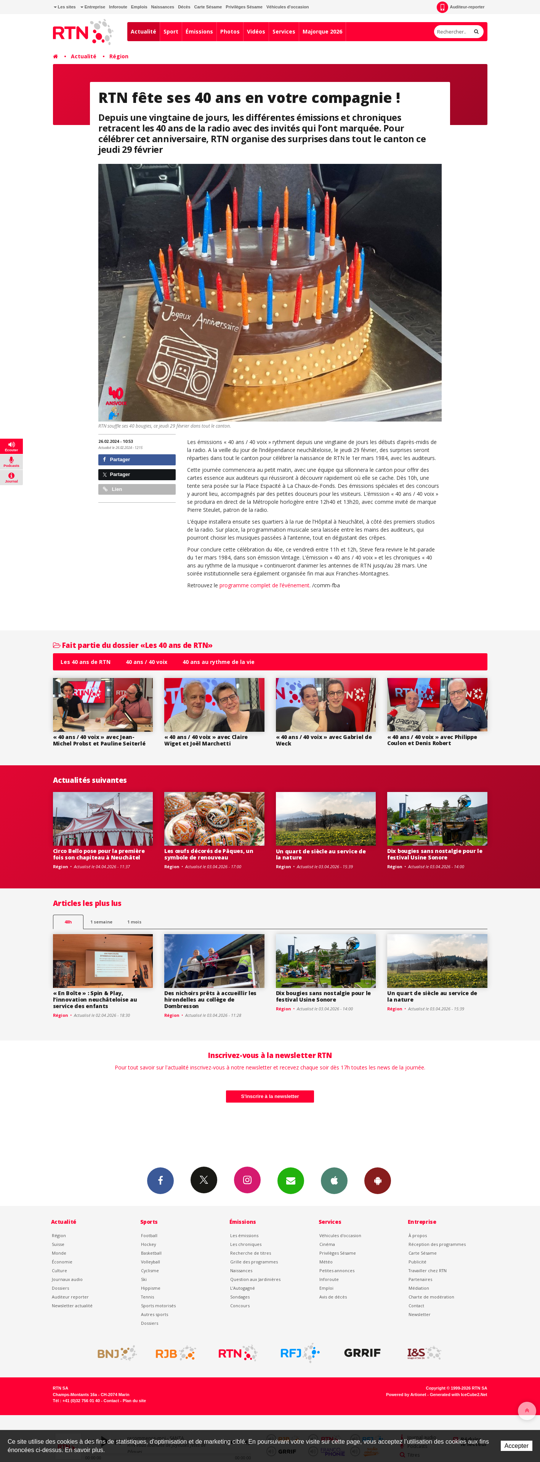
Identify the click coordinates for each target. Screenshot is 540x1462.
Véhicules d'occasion (287, 7)
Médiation (419, 1288)
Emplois (139, 7)
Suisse (58, 1244)
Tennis (147, 1296)
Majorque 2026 (322, 31)
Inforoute (118, 7)
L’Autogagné (242, 1288)
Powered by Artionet (406, 1394)
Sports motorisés (158, 1305)
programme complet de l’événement (264, 585)
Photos (230, 31)
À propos (418, 1235)
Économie (62, 1261)
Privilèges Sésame (244, 7)
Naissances (163, 7)
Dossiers (60, 1288)
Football (149, 1235)
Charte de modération (431, 1296)
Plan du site (134, 1400)
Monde (59, 1252)
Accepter (517, 1446)
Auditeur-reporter (460, 7)
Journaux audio (67, 1279)
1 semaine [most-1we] (101, 922)
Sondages (240, 1296)
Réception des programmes (437, 1244)
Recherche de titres (250, 1252)
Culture (59, 1270)
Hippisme (150, 1288)
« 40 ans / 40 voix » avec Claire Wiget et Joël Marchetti (206, 740)
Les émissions (244, 1235)
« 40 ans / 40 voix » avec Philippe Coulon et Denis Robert (432, 740)
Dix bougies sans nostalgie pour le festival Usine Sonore (434, 854)
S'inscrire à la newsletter (270, 1096)
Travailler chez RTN (428, 1270)
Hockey (148, 1244)
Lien (112, 489)
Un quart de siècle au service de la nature (321, 854)
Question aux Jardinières (255, 1279)
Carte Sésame (208, 7)
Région (118, 56)
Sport (170, 31)
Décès (184, 7)
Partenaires (420, 1279)
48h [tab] (68, 922)
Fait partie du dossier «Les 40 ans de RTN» (133, 645)
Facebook (160, 1180)
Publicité (417, 1261)
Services (283, 31)
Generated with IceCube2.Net (458, 1394)
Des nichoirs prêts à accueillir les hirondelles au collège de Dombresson (210, 999)
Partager (116, 459)
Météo (326, 1261)
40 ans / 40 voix (146, 661)
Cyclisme (150, 1270)
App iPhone (334, 1180)
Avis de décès (333, 1296)
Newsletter (420, 1314)
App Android (377, 1180)
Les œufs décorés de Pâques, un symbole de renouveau (208, 854)
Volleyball (150, 1261)
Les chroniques (245, 1244)
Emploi (326, 1288)
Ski (144, 1279)
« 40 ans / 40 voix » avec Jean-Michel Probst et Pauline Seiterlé (99, 740)
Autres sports (154, 1314)
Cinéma (327, 1244)
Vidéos (256, 31)
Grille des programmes (254, 1261)
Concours (240, 1305)
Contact (416, 1305)
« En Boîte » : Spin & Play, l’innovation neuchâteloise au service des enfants (95, 999)
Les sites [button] (65, 7)
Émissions (199, 31)
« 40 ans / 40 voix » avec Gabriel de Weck (324, 740)
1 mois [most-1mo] (134, 922)
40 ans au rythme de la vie (219, 661)
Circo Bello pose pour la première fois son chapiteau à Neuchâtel (99, 854)
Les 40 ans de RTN (86, 661)
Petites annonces (336, 1270)
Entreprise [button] (92, 7)
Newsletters (290, 1180)
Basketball (151, 1252)
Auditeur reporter (70, 1296)
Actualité (143, 31)
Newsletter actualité (72, 1305)
